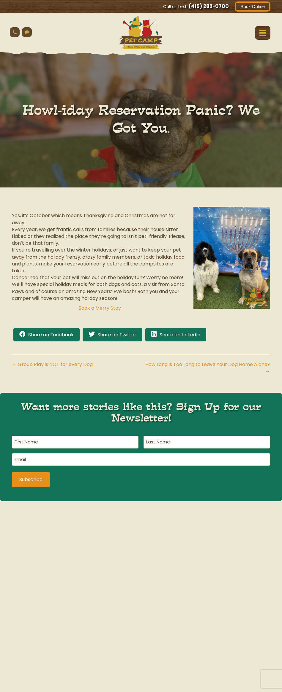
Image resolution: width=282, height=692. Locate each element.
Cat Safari (141, 605)
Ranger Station (231, 605)
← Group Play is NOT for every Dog (52, 364)
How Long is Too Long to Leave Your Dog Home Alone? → (207, 368)
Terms (229, 688)
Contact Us (257, 688)
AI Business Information (222, 681)
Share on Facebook (51, 335)
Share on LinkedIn (180, 335)
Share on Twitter (116, 335)
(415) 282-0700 (208, 6)
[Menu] (262, 33)
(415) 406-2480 (231, 630)
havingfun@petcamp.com (51, 639)
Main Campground (51, 605)
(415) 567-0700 (140, 630)
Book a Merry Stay (99, 308)
